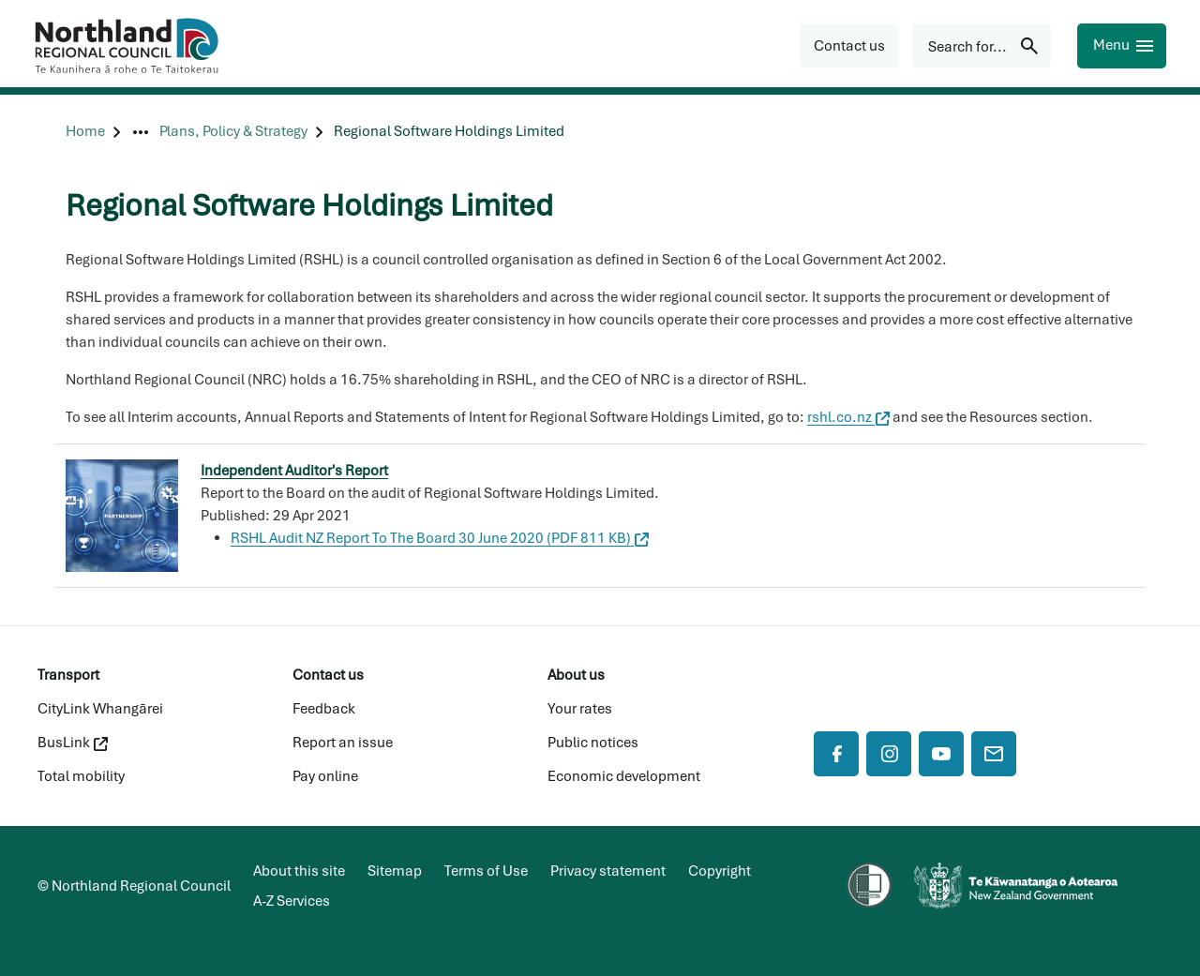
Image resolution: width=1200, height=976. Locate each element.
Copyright (719, 871)
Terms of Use (486, 871)
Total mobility (81, 776)
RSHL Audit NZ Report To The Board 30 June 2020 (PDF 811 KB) (440, 538)
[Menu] (1121, 45)
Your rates (580, 708)
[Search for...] (981, 45)
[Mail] (993, 753)
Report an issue (342, 742)
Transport (68, 675)
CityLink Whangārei (100, 708)
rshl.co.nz (848, 417)
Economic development (624, 776)
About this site (299, 871)
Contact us (328, 675)
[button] (849, 45)
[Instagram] (888, 753)
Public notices (593, 742)
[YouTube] (941, 753)
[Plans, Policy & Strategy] (233, 131)
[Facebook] (836, 753)
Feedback (323, 708)
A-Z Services (291, 901)
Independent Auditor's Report (294, 470)
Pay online (325, 776)
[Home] (85, 131)
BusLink (73, 742)
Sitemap (395, 871)
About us (576, 675)
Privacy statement (608, 871)
